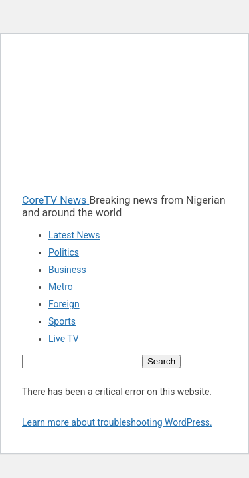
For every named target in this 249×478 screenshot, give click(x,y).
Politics (63, 252)
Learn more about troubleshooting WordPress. (117, 422)
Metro (60, 286)
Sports (62, 321)
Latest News (74, 235)
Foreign (64, 304)
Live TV (63, 338)
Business (67, 269)
